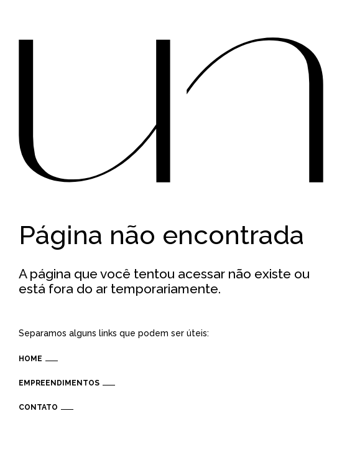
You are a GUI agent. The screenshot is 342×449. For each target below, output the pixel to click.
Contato (38, 407)
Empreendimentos (59, 383)
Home (30, 358)
